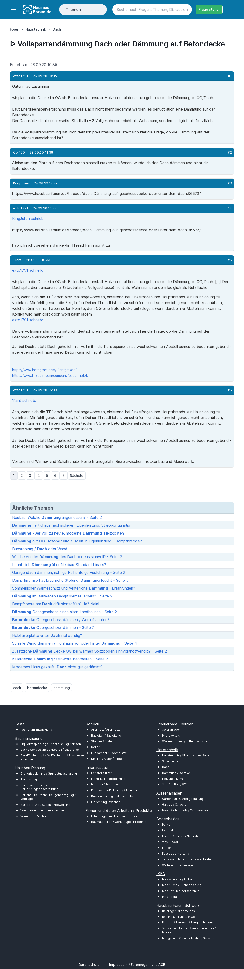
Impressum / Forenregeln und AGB (137, 965)
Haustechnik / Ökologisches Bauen (186, 755)
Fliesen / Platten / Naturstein (181, 836)
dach (17, 688)
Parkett (167, 824)
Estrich (167, 848)
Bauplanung (28, 779)
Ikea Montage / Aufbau (177, 879)
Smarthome (170, 761)
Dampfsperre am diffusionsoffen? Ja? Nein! (55, 604)
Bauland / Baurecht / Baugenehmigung (188, 922)
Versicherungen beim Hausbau (42, 810)
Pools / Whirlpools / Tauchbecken (185, 810)
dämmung (61, 688)
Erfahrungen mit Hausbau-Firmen (114, 816)
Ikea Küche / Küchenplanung (182, 885)
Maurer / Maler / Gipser (107, 758)
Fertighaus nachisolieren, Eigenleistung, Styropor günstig (71, 525)
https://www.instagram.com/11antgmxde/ (44, 370)
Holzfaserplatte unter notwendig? (47, 635)
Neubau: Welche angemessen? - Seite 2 (57, 517)
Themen (73, 9)
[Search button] (186, 9)
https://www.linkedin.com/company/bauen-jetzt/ (50, 375)
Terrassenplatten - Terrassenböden (187, 859)
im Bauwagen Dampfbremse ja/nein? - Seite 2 (62, 596)
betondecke (37, 688)
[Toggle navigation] (13, 9)
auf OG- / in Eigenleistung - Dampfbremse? (77, 541)
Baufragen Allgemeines (178, 911)
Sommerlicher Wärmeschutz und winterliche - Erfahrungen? (73, 588)
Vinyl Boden (170, 842)
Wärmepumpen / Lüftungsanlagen (185, 741)
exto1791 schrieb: (27, 270)
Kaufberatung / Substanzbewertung (45, 804)
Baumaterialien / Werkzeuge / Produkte (118, 822)
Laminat (167, 830)
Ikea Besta (169, 896)
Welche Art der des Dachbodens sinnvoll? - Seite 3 (67, 556)
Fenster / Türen (101, 773)
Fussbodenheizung (175, 853)
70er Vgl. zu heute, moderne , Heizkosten (68, 533)
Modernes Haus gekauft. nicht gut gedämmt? (57, 666)
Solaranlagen (171, 729)
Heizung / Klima (173, 778)
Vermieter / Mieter (33, 816)
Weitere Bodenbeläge (177, 865)
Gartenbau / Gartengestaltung (183, 799)
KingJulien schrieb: (28, 218)
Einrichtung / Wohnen (105, 802)
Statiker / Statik (101, 741)
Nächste (76, 476)
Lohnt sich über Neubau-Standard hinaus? (59, 564)
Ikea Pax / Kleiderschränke (180, 891)
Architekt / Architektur (106, 729)
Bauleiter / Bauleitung (106, 735)
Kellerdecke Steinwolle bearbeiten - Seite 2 (60, 659)
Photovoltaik (171, 735)
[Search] (152, 9)
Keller (95, 747)
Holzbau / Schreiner (105, 784)
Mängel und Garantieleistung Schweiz (188, 938)
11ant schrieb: (24, 400)
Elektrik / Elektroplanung (108, 778)
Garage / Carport (174, 804)
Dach (165, 767)
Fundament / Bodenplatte (109, 753)
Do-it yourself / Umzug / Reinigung (115, 790)
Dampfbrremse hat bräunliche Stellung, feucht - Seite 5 (70, 580)
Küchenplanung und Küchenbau (113, 796)
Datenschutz (89, 965)
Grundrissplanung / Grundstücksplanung (48, 773)
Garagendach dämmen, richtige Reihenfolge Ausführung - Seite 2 (68, 572)
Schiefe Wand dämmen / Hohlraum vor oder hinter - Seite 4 (74, 643)
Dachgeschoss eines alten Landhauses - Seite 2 (64, 611)
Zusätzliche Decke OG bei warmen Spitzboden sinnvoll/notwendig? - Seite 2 (89, 651)
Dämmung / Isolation (176, 773)
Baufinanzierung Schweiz (179, 916)
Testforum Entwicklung (36, 729)
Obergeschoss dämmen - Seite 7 (53, 627)
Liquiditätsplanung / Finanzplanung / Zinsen (50, 744)
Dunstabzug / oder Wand (39, 548)
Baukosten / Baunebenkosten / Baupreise (49, 749)
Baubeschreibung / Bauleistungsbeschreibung (39, 787)
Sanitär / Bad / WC (174, 784)
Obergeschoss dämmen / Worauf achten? (60, 619)
